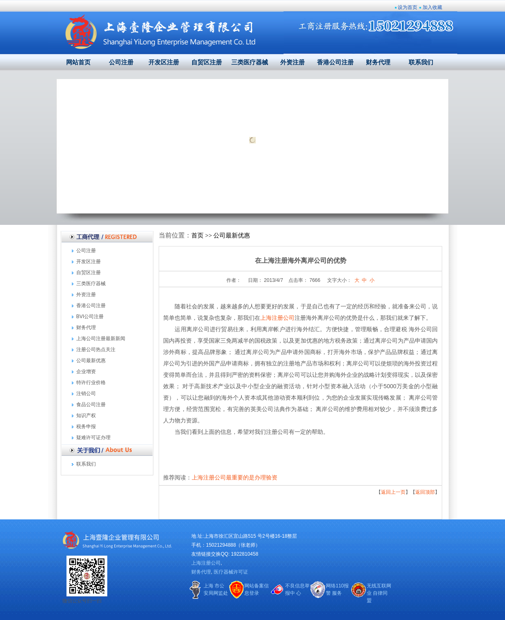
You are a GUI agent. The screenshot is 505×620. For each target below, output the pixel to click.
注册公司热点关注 (95, 349)
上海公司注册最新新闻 (100, 338)
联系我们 (421, 62)
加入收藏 (432, 7)
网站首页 (78, 62)
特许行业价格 (91, 382)
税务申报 (86, 426)
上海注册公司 (277, 317)
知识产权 (86, 415)
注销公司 (86, 393)
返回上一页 (393, 492)
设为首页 (407, 7)
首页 (197, 235)
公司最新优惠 (91, 360)
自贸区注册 (206, 62)
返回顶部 (425, 492)
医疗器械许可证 (231, 572)
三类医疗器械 (249, 62)
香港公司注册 (335, 62)
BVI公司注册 (90, 316)
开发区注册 (163, 62)
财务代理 (378, 62)
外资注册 (292, 62)
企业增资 (86, 371)
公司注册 (121, 62)
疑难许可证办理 (93, 437)
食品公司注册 (91, 404)
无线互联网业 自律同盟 (379, 593)
